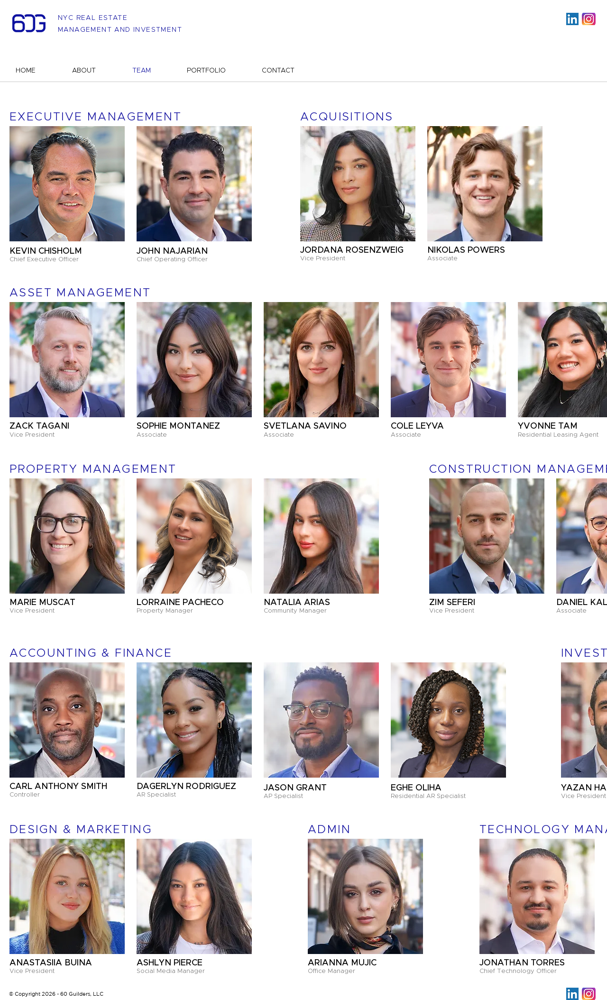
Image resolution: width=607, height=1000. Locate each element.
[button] (194, 183)
